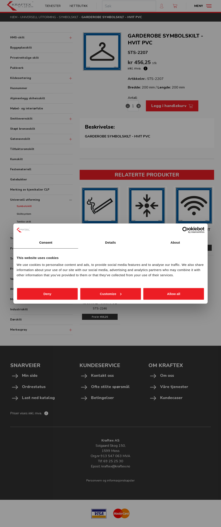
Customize (111, 293)
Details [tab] (110, 242)
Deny (47, 293)
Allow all (173, 293)
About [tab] (175, 242)
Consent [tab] (45, 242)
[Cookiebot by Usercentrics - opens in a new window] (185, 230)
